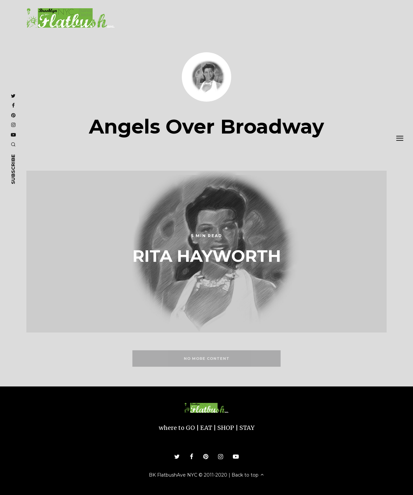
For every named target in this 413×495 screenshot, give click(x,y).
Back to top (248, 475)
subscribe (13, 169)
